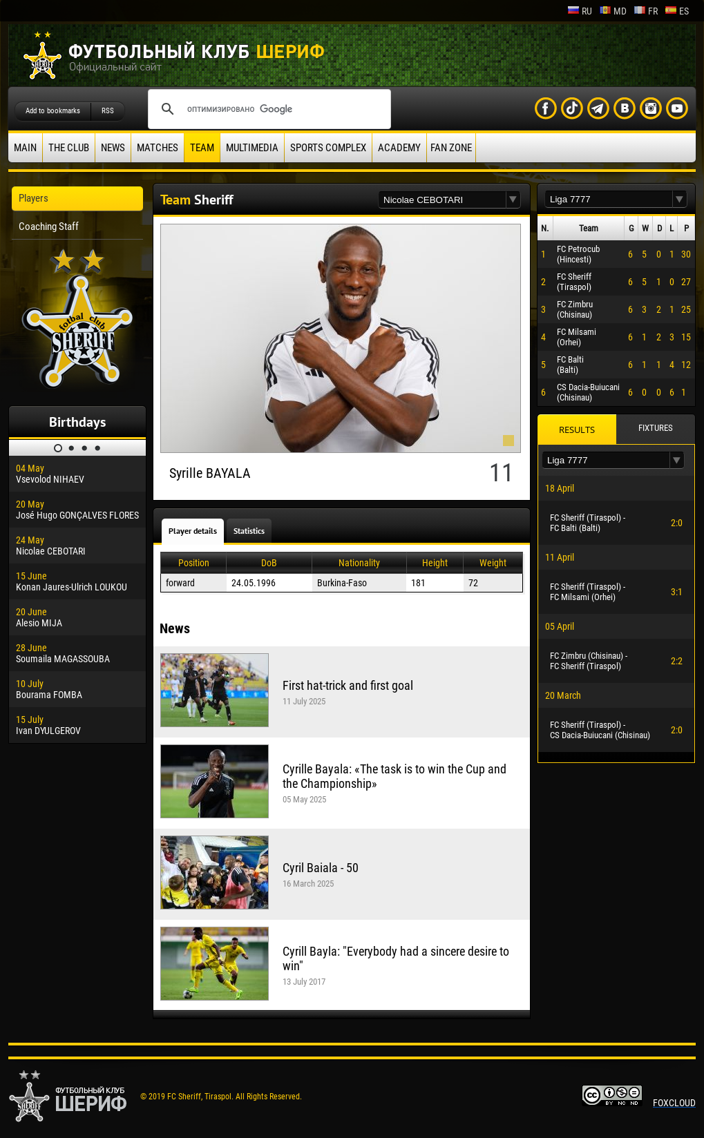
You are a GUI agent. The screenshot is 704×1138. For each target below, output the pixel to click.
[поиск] (267, 109)
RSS (108, 110)
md (613, 11)
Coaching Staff (49, 226)
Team (202, 148)
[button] (513, 200)
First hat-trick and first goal (348, 685)
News (113, 148)
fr (646, 11)
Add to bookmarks (53, 110)
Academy (399, 148)
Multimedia (252, 148)
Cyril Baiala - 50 (321, 867)
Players (33, 198)
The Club (68, 148)
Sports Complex (328, 148)
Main (25, 148)
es (677, 11)
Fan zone (451, 148)
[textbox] (442, 200)
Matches (157, 148)
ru (579, 11)
